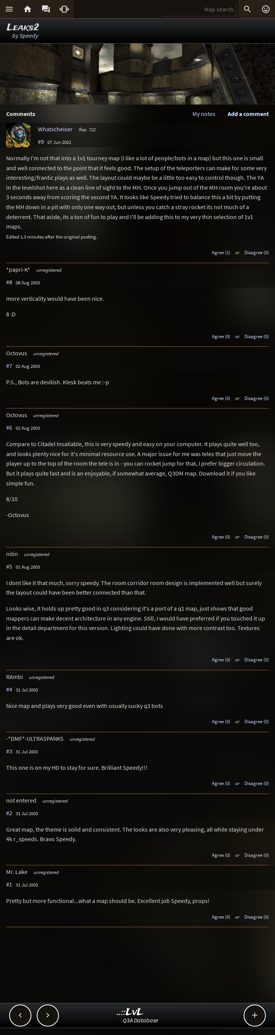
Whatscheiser (55, 129)
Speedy (29, 35)
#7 (9, 365)
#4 (9, 689)
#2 (9, 813)
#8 (9, 282)
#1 (9, 884)
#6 (9, 427)
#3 (9, 751)
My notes (203, 114)
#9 (41, 141)
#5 (9, 566)
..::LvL (130, 1012)
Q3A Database (140, 1020)
